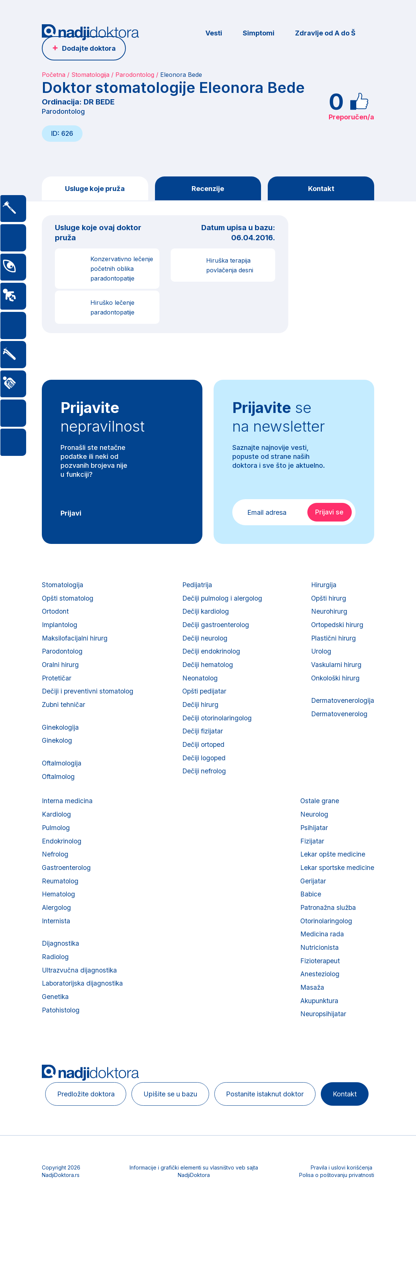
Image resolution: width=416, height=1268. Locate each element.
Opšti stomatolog (69, 601)
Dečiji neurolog (204, 645)
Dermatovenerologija (342, 712)
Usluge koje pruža (94, 188)
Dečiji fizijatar (202, 747)
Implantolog (60, 630)
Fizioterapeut (318, 995)
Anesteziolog (318, 1009)
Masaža (310, 1024)
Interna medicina (67, 820)
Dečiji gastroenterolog (215, 630)
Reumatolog (60, 907)
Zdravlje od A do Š (325, 33)
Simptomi (258, 33)
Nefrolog (55, 878)
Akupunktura (318, 1038)
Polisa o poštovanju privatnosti (336, 1236)
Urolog (320, 659)
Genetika (55, 1033)
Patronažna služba (327, 936)
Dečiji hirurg (199, 717)
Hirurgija (322, 587)
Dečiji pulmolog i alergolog (222, 601)
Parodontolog (134, 74)
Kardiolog (57, 835)
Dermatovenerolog (338, 727)
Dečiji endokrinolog (211, 659)
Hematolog (59, 922)
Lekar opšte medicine (331, 878)
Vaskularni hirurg (335, 674)
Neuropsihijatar (321, 1053)
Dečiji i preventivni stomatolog (88, 703)
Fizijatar (310, 864)
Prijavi (70, 514)
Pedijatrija (196, 587)
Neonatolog (199, 688)
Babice (309, 922)
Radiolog (55, 989)
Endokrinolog (62, 864)
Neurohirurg (328, 616)
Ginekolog (57, 756)
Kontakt (321, 188)
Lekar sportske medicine (336, 893)
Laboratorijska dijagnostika (83, 1019)
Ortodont (56, 616)
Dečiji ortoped (203, 761)
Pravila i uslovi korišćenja (341, 1229)
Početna (53, 74)
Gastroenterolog (67, 893)
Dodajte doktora (89, 48)
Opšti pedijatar (204, 703)
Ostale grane (318, 820)
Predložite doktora (89, 1133)
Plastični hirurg (332, 645)
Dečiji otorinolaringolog (217, 732)
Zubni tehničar (64, 717)
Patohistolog (61, 1048)
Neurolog (312, 835)
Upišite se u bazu (180, 1133)
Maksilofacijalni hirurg (75, 645)
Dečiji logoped (203, 776)
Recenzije (208, 188)
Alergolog (57, 936)
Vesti (213, 33)
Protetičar (57, 688)
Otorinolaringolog (325, 951)
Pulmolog (56, 849)
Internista (56, 951)
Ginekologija (61, 741)
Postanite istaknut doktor (280, 1133)
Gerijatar (311, 907)
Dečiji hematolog (207, 674)
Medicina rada (320, 966)
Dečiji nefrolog (204, 790)
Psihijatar (312, 849)
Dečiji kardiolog (205, 616)
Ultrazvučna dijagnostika (80, 1004)
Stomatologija (90, 74)
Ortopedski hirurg (336, 630)
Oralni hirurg (60, 674)
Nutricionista (317, 980)
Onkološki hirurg (335, 688)
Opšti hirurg (328, 601)
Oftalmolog (59, 794)
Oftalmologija (62, 780)
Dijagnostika (61, 975)
